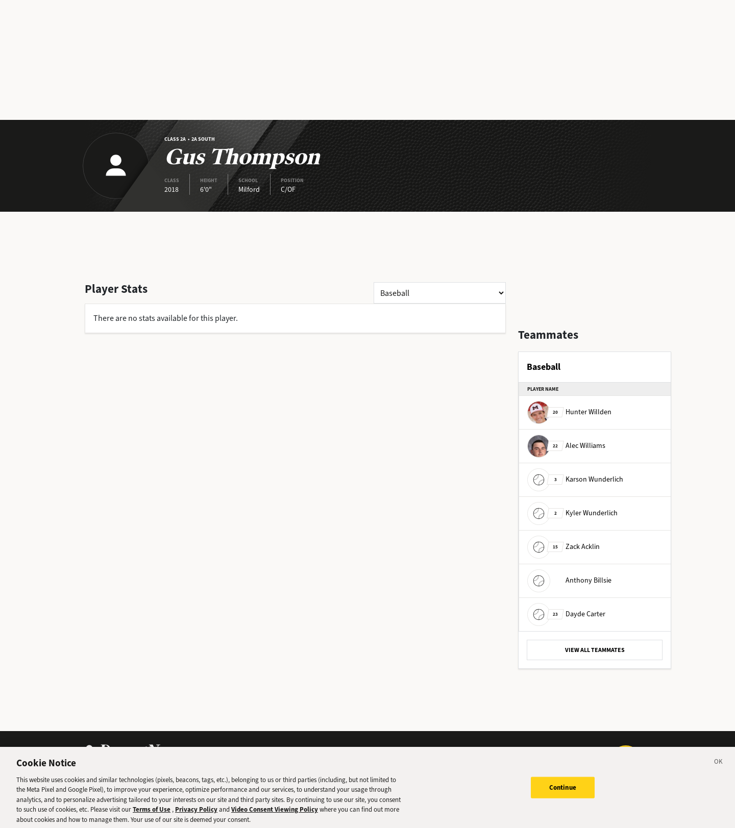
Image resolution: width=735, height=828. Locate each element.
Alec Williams (566, 445)
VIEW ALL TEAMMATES (595, 650)
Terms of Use (151, 815)
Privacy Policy (196, 815)
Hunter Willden (569, 412)
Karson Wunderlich (575, 479)
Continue (562, 793)
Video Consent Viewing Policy (274, 815)
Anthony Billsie (569, 580)
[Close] (718, 769)
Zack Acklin (563, 546)
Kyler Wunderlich (572, 513)
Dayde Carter (566, 614)
